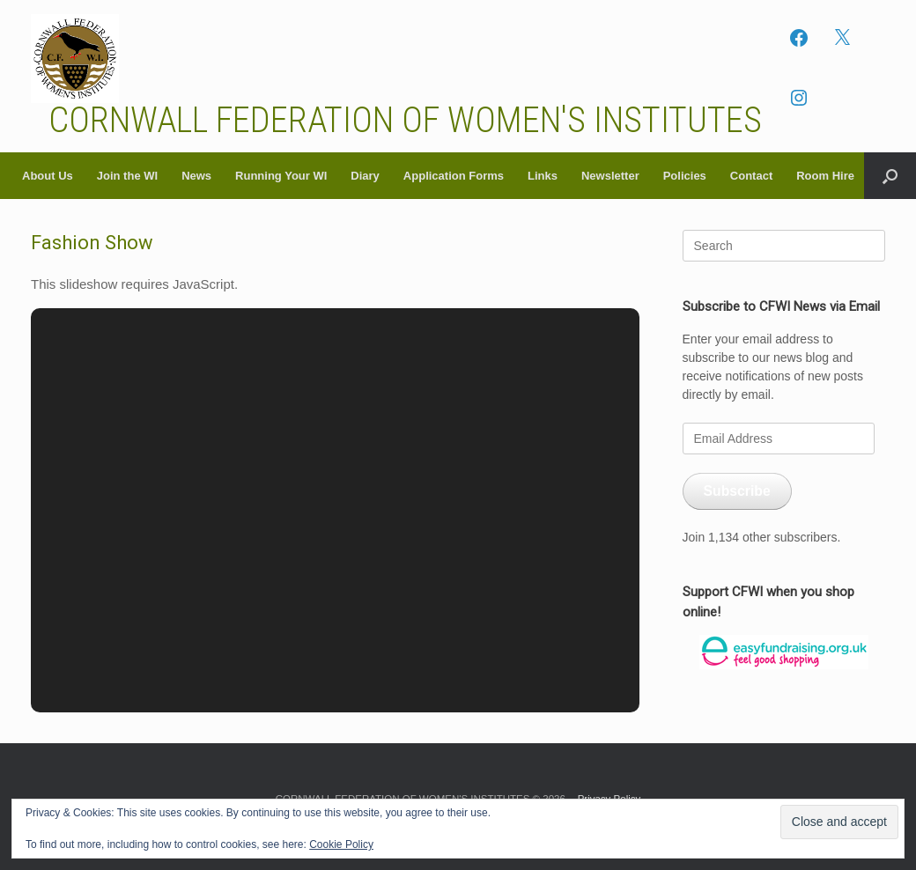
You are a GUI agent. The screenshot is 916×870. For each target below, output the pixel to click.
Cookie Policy (341, 844)
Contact (751, 175)
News (196, 175)
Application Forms (453, 175)
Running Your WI (281, 175)
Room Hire (825, 175)
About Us (47, 175)
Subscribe (737, 490)
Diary (365, 175)
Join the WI (127, 175)
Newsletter (610, 175)
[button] (890, 175)
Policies (684, 175)
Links (543, 175)
